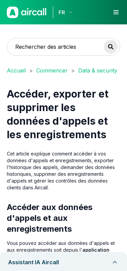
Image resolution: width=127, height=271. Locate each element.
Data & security (97, 70)
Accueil (16, 70)
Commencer (52, 70)
